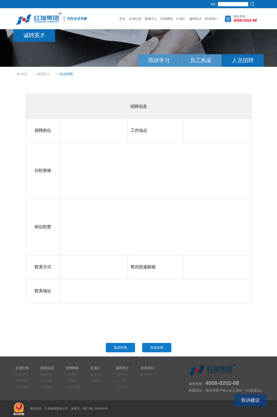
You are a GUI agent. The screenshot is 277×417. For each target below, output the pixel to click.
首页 (122, 18)
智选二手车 (73, 387)
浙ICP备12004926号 (95, 408)
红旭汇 (181, 18)
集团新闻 (46, 374)
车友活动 (96, 374)
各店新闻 (46, 380)
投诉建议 (250, 400)
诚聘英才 (195, 18)
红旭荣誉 (21, 380)
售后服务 (71, 380)
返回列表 (120, 347)
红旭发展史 (22, 387)
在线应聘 (156, 347)
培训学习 (159, 60)
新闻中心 (151, 18)
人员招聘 (243, 60)
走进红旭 (135, 18)
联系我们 (211, 18)
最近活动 (96, 380)
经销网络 (167, 18)
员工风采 (201, 60)
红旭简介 (21, 374)
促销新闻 (46, 387)
